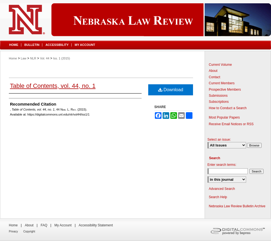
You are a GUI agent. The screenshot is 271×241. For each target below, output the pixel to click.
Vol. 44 (44, 58)
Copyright (29, 231)
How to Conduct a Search (228, 108)
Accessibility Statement (96, 225)
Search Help (218, 197)
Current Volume (220, 65)
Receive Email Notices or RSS (231, 124)
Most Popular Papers (224, 117)
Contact (214, 77)
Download (170, 89)
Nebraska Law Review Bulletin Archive (237, 206)
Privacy (13, 231)
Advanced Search (222, 189)
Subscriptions (219, 102)
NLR (33, 58)
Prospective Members (225, 89)
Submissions (218, 96)
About (213, 71)
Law (23, 58)
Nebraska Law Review (135, 19)
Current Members (221, 83)
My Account (63, 225)
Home (13, 58)
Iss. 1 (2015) (61, 58)
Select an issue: (219, 140)
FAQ (44, 225)
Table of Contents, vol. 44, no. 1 (52, 85)
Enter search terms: (221, 165)
